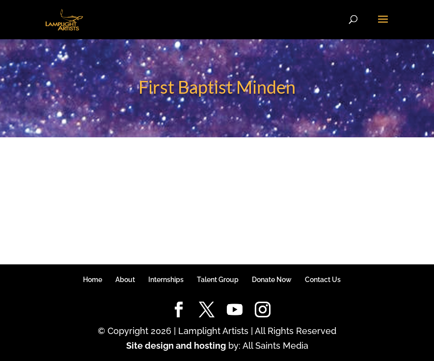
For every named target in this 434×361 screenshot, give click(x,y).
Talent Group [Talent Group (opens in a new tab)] (218, 280)
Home (92, 280)
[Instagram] (263, 310)
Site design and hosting (176, 345)
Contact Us (323, 280)
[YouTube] (235, 310)
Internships (166, 280)
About (125, 280)
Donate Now (272, 280)
